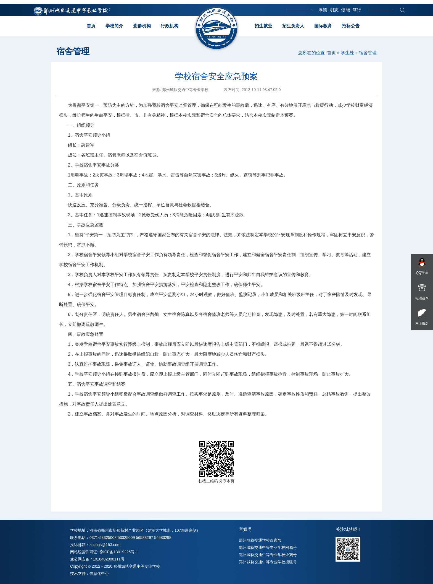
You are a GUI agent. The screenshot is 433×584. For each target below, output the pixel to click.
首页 (91, 26)
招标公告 (351, 26)
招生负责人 (293, 26)
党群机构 (142, 26)
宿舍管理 (368, 52)
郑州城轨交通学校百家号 (260, 540)
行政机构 (169, 26)
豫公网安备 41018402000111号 (97, 559)
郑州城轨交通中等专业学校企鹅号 (268, 554)
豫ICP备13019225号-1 (118, 552)
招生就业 (263, 26)
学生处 (347, 52)
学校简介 (114, 26)
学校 (79, 165)
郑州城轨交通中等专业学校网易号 (268, 547)
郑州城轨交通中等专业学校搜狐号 (268, 562)
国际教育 (323, 26)
